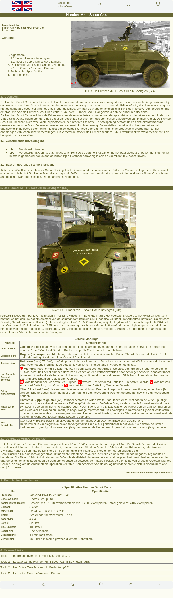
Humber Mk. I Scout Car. (86, 15)
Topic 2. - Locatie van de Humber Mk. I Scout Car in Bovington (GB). (45, 561)
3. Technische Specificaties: (20, 480)
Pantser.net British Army (64, 4)
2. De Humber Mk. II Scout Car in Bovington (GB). (34, 188)
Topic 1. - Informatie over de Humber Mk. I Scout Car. (35, 555)
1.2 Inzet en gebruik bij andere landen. (36, 61)
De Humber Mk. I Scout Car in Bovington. (38, 64)
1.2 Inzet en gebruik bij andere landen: (27, 164)
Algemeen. (18, 55)
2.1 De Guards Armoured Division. (33, 68)
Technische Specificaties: (27, 71)
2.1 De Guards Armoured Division (23, 438)
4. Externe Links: (12, 550)
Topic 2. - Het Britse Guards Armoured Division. (31, 573)
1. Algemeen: (9, 96)
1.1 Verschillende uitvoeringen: (22, 141)
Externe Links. (20, 74)
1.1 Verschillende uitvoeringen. (31, 58)
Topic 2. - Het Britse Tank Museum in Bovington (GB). (35, 567)
